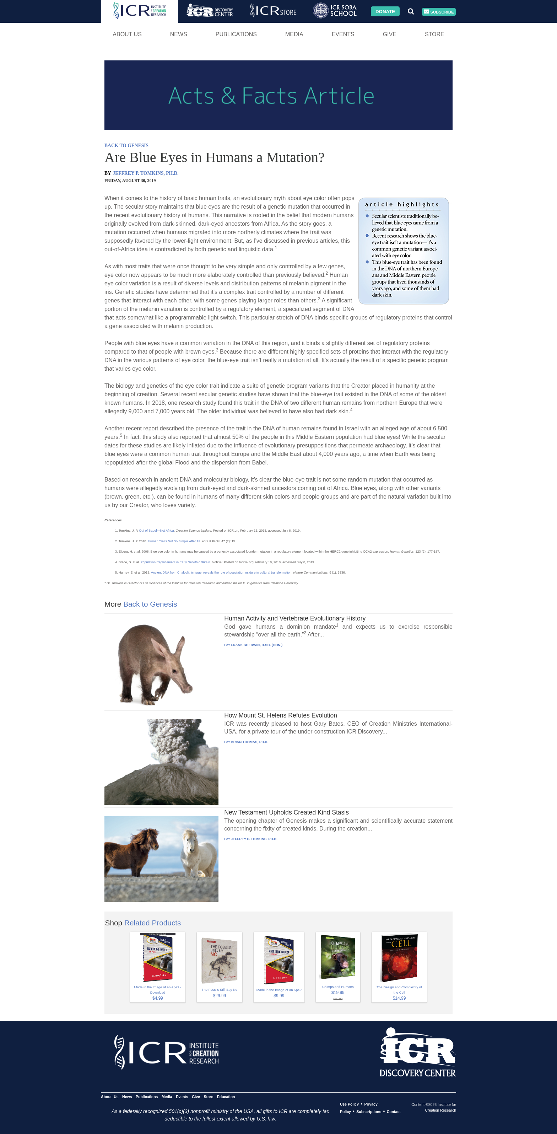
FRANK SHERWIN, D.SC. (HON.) (256, 645)
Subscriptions (368, 1111)
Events (343, 34)
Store (434, 34)
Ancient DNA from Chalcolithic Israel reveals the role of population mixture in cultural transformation (221, 572)
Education (226, 1097)
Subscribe (439, 12)
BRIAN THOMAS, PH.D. (250, 742)
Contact (394, 1111)
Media (294, 34)
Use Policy (349, 1104)
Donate (385, 11)
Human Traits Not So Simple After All (174, 541)
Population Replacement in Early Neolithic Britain (175, 562)
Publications (236, 34)
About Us (127, 34)
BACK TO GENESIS (126, 145)
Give (389, 34)
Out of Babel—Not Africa (156, 530)
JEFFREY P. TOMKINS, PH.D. (145, 173)
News (178, 34)
